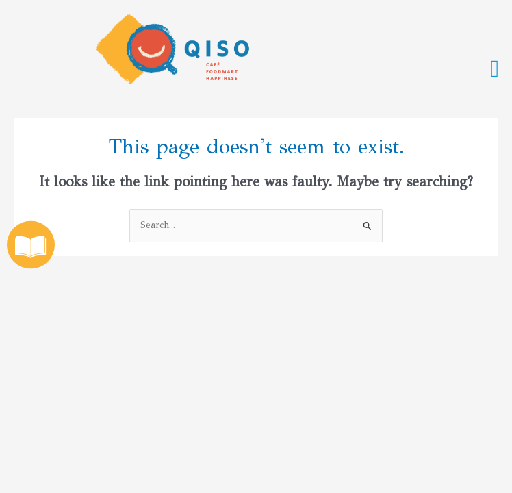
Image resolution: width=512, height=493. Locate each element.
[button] (495, 69)
